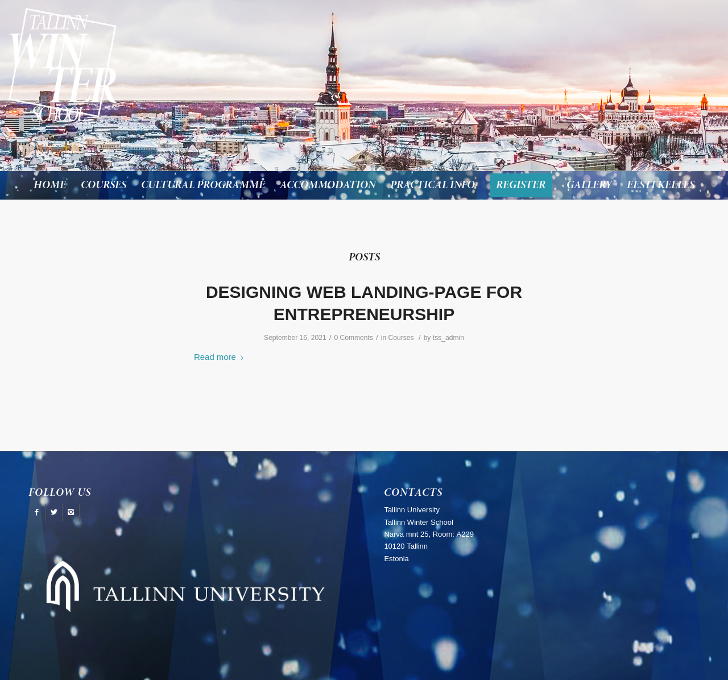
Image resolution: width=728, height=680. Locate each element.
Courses (400, 338)
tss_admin (448, 338)
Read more (221, 357)
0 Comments (353, 338)
